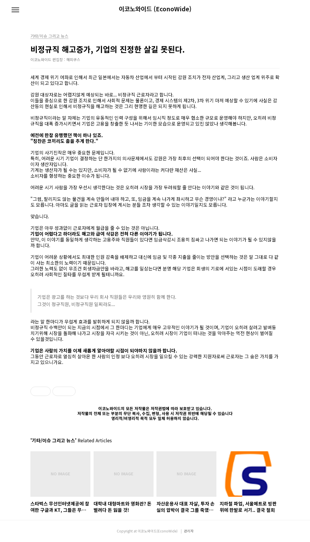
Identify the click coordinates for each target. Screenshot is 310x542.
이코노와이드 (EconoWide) (155, 9)
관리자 (189, 530)
